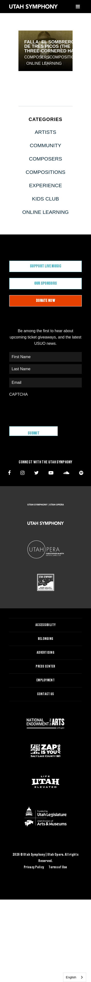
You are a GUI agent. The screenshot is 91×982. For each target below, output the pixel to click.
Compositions (65, 57)
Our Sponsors (45, 283)
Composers (37, 57)
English (71, 977)
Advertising (45, 652)
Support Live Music (45, 266)
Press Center (45, 666)
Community (45, 145)
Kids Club (45, 198)
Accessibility (45, 625)
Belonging (45, 639)
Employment (45, 680)
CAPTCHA (18, 394)
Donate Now (45, 301)
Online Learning (44, 63)
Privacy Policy (34, 867)
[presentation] (46, 409)
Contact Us (45, 694)
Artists (45, 132)
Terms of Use (58, 867)
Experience (45, 185)
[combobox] (74, 977)
